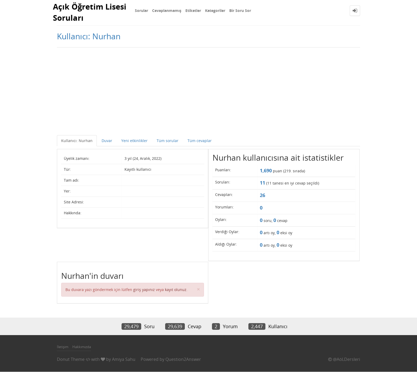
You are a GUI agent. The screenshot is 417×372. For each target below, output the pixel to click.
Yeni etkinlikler (134, 141)
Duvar (107, 141)
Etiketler (193, 10)
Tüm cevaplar (199, 141)
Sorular (141, 10)
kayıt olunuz (175, 290)
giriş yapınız (144, 290)
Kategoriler (215, 10)
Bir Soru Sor (240, 10)
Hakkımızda (81, 347)
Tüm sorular (167, 141)
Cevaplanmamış (166, 10)
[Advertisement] (208, 90)
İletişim (62, 347)
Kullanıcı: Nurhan (77, 141)
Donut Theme (71, 360)
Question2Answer (183, 360)
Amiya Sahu (123, 360)
